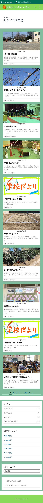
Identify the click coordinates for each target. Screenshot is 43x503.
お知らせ (23, 417)
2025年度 (9, 436)
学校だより (9, 207)
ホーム (5, 17)
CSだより (23, 413)
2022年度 (9, 449)
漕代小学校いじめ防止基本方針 (16, 485)
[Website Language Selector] (8, 2)
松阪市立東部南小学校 (24, 2)
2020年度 (9, 457)
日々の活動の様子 (11, 64)
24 (26, 393)
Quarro (25, 499)
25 (29, 393)
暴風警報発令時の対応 (14, 481)
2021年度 (9, 453)
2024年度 (9, 440)
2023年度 (9, 444)
